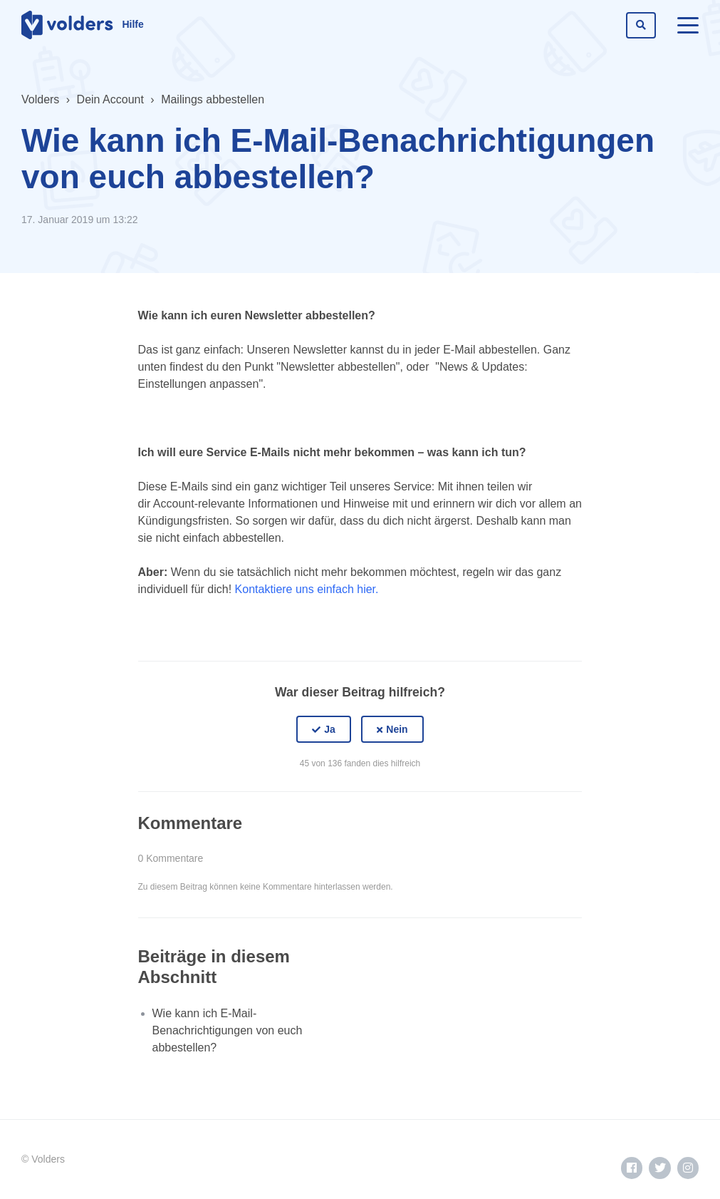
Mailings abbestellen (212, 99)
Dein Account (110, 99)
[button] (323, 729)
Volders (40, 99)
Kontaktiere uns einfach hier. (307, 589)
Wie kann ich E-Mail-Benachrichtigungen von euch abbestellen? (227, 1030)
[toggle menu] (688, 25)
